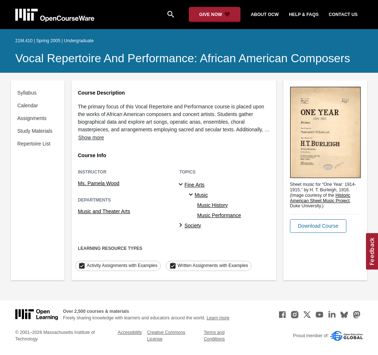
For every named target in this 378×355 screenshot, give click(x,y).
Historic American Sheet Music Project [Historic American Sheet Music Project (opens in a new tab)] (320, 198)
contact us (343, 14)
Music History (212, 205)
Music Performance (219, 215)
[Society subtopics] (182, 225)
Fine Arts (194, 185)
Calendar (27, 105)
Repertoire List (34, 144)
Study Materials (34, 131)
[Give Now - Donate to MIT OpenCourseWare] (215, 14)
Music (201, 195)
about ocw (265, 14)
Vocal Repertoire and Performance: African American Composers (182, 58)
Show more (91, 137)
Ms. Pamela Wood (98, 183)
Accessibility (130, 332)
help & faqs (303, 14)
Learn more (218, 317)
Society (192, 225)
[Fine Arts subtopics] (182, 185)
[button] (318, 226)
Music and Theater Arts (104, 211)
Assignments (32, 118)
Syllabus (27, 93)
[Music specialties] (192, 195)
